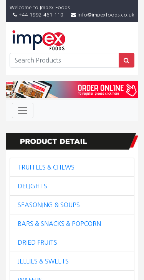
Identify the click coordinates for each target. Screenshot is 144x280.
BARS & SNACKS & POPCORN (59, 224)
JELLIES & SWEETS (43, 261)
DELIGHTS (32, 186)
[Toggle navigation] (22, 110)
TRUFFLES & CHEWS (46, 167)
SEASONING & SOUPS (49, 205)
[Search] (64, 60)
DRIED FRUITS (37, 242)
